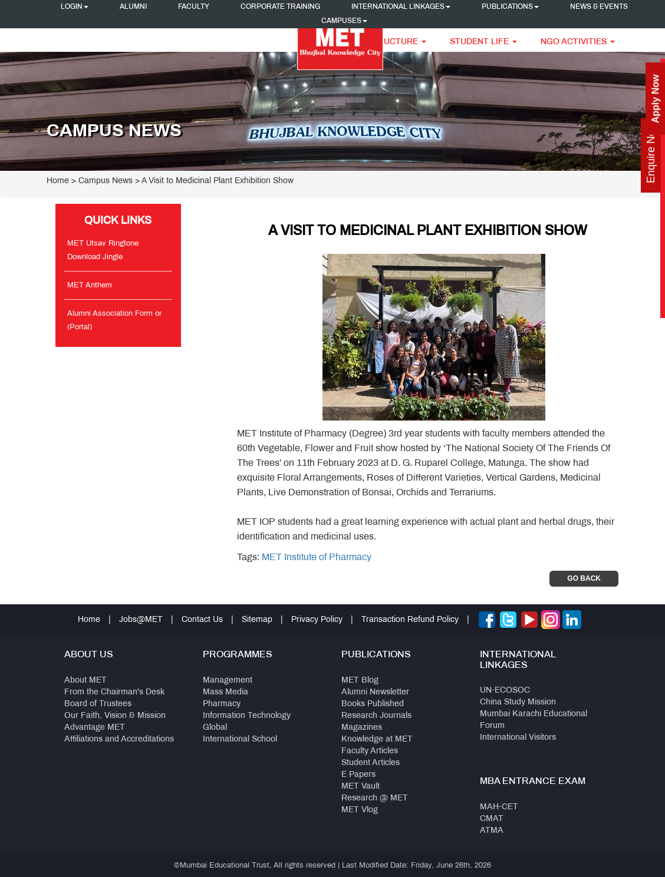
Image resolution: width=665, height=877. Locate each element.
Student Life (483, 42)
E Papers (358, 775)
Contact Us (202, 620)
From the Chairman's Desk (114, 692)
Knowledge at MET (377, 739)
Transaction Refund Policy (410, 620)
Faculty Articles (369, 751)
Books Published (372, 704)
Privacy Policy (317, 620)
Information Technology (247, 716)
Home (58, 181)
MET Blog (359, 680)
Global (215, 728)
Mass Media (225, 692)
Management (227, 680)
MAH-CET (499, 807)
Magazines (361, 728)
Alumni (133, 7)
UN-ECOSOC (505, 690)
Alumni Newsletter (375, 692)
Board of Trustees (97, 704)
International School (240, 739)
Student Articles (370, 763)
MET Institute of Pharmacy (316, 557)
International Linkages (400, 7)
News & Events (599, 7)
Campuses (344, 21)
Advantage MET (94, 728)
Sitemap (257, 620)
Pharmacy (222, 704)
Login (74, 7)
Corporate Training (280, 7)
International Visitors (518, 738)
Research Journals (376, 716)
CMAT (491, 819)
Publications (510, 7)
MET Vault (360, 786)
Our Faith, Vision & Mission (115, 716)
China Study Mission (518, 702)
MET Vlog (359, 810)
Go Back (584, 578)
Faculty (193, 7)
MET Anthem (89, 285)
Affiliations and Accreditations (119, 739)
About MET (85, 680)
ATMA (491, 831)
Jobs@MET (141, 620)
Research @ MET (374, 798)
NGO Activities (578, 42)
